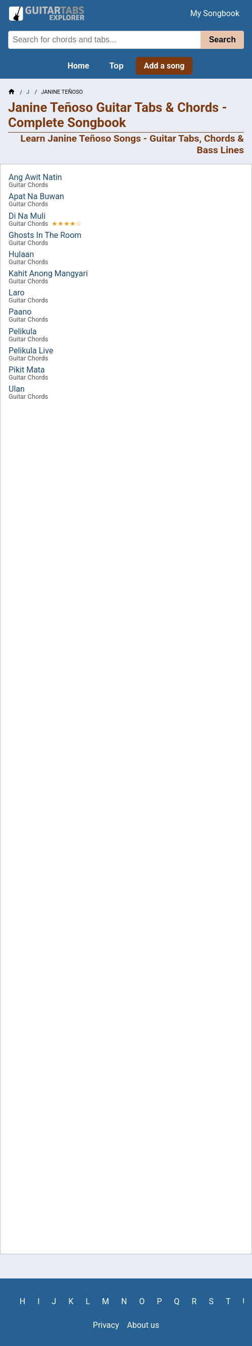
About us (143, 1325)
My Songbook (214, 13)
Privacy (106, 1325)
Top (117, 66)
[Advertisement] (126, 830)
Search (222, 39)
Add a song (164, 66)
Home (78, 66)
